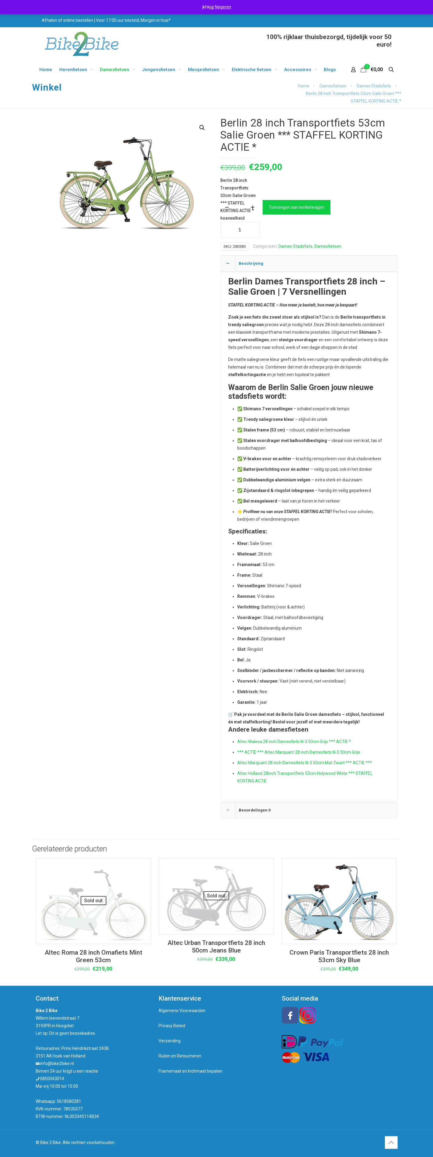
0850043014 (52, 1078)
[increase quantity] (253, 207)
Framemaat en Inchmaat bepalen (190, 1071)
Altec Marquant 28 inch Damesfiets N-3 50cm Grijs (312, 752)
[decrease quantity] (227, 207)
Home (303, 86)
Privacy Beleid (172, 1025)
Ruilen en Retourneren (180, 1056)
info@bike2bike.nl (57, 1063)
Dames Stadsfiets (374, 86)
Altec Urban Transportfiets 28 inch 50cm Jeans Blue (216, 946)
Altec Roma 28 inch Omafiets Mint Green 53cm (93, 956)
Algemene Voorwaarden (182, 1010)
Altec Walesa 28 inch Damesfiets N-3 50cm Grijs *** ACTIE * (294, 741)
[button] (202, 128)
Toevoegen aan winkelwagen (296, 207)
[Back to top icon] (391, 1142)
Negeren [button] (223, 7)
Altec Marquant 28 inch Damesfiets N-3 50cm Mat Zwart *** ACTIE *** (304, 762)
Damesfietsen (333, 86)
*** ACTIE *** (250, 752)
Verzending (170, 1040)
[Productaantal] (240, 230)
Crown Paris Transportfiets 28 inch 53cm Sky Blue (339, 956)
